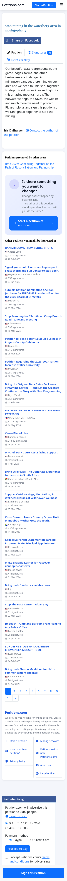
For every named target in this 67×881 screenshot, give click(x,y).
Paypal (18, 850)
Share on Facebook (21, 40)
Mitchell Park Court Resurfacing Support (31, 463)
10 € (24, 834)
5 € (11, 834)
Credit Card (41, 850)
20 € (37, 834)
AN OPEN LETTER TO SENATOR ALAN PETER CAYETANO (32, 422)
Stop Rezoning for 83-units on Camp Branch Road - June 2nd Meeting (33, 328)
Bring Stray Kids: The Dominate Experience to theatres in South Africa (33, 483)
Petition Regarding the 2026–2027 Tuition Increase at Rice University (32, 373)
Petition (14, 52)
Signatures (40, 52)
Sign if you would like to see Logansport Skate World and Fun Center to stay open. (32, 279)
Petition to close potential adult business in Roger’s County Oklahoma (33, 350)
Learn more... (16, 827)
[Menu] (61, 5)
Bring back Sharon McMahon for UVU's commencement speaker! (30, 681)
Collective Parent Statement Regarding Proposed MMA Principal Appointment (30, 551)
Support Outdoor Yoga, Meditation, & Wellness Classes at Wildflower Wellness (31, 506)
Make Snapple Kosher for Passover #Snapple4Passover (27, 574)
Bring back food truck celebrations (27, 595)
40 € (12, 838)
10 (8, 709)
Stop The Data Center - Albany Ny (26, 615)
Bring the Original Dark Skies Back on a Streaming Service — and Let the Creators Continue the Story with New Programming (33, 398)
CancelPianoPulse (16, 443)
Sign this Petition (33, 151)
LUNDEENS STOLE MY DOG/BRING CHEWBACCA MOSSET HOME (27, 658)
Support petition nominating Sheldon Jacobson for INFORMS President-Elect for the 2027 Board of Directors (32, 304)
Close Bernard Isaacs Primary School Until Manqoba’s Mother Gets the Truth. (32, 529)
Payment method (16, 846)
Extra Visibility (18, 60)
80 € (25, 838)
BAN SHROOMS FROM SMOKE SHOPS (29, 258)
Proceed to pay (18, 859)
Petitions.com (13, 5)
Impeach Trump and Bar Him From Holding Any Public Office (33, 635)
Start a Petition (44, 5)
